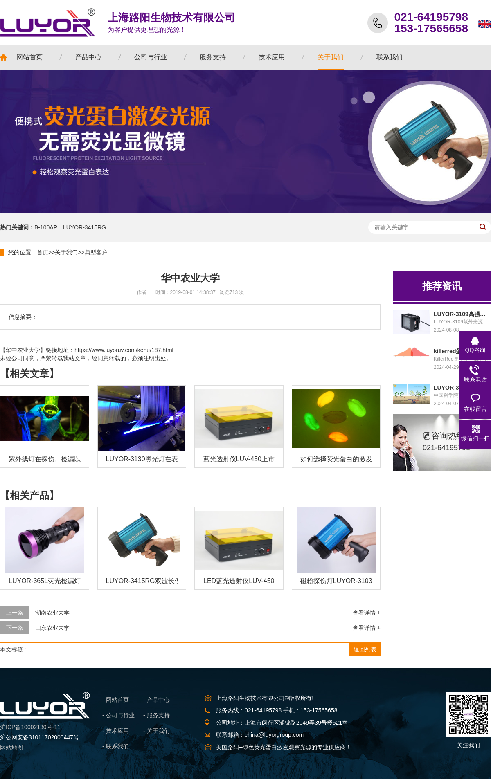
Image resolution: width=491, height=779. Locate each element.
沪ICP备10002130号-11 (30, 727)
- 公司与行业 (118, 715)
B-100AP (45, 227)
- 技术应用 (115, 730)
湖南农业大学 (52, 612)
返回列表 (365, 649)
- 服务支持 (156, 715)
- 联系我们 (115, 746)
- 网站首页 (115, 699)
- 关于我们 (156, 730)
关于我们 (66, 252)
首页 (42, 252)
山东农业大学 (52, 627)
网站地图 (11, 747)
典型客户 (96, 252)
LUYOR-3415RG (84, 227)
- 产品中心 (156, 699)
